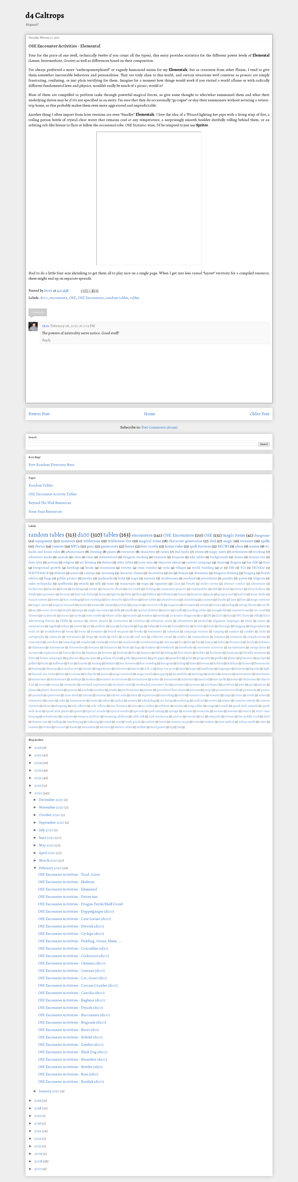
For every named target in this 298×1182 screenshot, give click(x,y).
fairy (78, 653)
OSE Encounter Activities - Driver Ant (68, 896)
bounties (97, 631)
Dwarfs (190, 584)
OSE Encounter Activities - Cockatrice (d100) (73, 955)
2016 (38, 1123)
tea (202, 716)
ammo (261, 621)
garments (141, 658)
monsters (68, 540)
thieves (33, 615)
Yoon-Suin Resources (45, 511)
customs (168, 642)
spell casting (156, 711)
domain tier (257, 557)
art (88, 626)
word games (158, 727)
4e (221, 567)
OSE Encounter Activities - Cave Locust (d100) (74, 918)
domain (183, 573)
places (262, 685)
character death (112, 589)
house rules (174, 546)
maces (105, 674)
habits (242, 594)
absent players (98, 621)
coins (126, 637)
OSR (256, 615)
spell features (200, 546)
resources (128, 551)
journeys (207, 600)
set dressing (88, 562)
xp (171, 727)
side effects (78, 706)
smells (129, 610)
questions (53, 695)
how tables (149, 600)
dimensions (56, 647)
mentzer (149, 578)
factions (65, 594)
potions (53, 562)
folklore (152, 594)
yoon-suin (146, 562)
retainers (189, 605)
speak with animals (245, 706)
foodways (216, 653)
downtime (201, 573)
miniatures (39, 679)
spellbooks (65, 583)
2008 (38, 1161)
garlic (127, 658)
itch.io (148, 669)
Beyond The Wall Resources (50, 502)
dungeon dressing (226, 573)
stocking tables (197, 610)
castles (93, 589)
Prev (32, 464)
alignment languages (226, 621)
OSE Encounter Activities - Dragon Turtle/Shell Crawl (80, 904)
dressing (96, 551)
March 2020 (49, 860)
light (267, 669)
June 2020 (47, 837)
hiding (181, 663)
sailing (230, 605)
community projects (173, 589)
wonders (147, 615)
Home (149, 414)
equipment (43, 540)
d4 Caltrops (44, 15)
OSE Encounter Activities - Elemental (67, 889)
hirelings (73, 567)
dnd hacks (182, 551)
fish (157, 653)
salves (106, 700)
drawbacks (186, 647)
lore (243, 600)
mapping (162, 674)
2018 (38, 1108)
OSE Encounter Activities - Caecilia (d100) (71, 992)
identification (170, 600)
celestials (55, 637)
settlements (239, 551)
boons (70, 631)
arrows (78, 626)
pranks (112, 690)
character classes (131, 573)
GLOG (219, 615)
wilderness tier (119, 540)
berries (198, 626)
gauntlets (175, 658)
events (199, 551)
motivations (139, 679)
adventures (258, 584)
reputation (149, 695)
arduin (65, 626)
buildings (78, 589)
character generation (185, 540)
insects (135, 669)
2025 (38, 755)
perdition (228, 685)
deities (238, 589)
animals (62, 557)
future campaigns (51, 658)
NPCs (75, 546)
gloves (232, 658)
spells (265, 540)
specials (138, 711)
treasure (247, 540)
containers (35, 642)
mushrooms (169, 578)
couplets (86, 642)
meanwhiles (180, 674)
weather (105, 727)
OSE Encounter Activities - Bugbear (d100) (71, 1000)
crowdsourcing (149, 642)
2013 (38, 1138)
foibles (200, 653)
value (262, 722)
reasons (101, 695)
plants (111, 551)
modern (91, 679)
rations (87, 695)
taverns (191, 716)
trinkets (209, 722)
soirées (179, 706)
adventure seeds (161, 621)
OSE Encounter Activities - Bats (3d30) (68, 1074)
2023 (38, 770)
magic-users (40, 605)
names (254, 546)
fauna (102, 594)
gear (90, 546)
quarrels (37, 695)
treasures (160, 557)
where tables (114, 615)
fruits (32, 658)
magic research (122, 674)
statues (188, 711)
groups (261, 658)
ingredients (103, 669)
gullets (33, 663)
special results (119, 711)
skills (117, 610)
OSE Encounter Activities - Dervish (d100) (71, 926)
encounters (58, 297)
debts (221, 642)
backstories (36, 589)
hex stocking (93, 600)
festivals (122, 653)
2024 (38, 762)
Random (43, 464)
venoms (33, 727)
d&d (215, 589)
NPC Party (242, 615)
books (52, 589)
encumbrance (236, 647)
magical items (150, 540)
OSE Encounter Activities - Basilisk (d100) (71, 1081)
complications (256, 637)
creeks (100, 642)
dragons (235, 562)
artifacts (100, 626)
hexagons (167, 663)
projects (136, 605)
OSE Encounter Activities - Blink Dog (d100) (72, 1052)
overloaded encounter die (152, 685)
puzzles (227, 578)
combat (182, 637)
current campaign (199, 562)
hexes (129, 546)
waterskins (89, 727)
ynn (179, 727)
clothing (150, 589)
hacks (45, 663)
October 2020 (50, 814)
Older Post (259, 414)
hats (70, 663)
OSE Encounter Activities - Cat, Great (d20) (72, 978)
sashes (118, 700)
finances (145, 653)
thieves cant (40, 722)
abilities (59, 573)
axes (113, 626)
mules (155, 679)
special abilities (148, 610)
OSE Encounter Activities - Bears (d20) (68, 1029)
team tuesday (147, 567)
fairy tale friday (84, 594)
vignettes (161, 583)
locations (75, 674)
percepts (195, 685)
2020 (38, 793)
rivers (239, 695)
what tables (125, 562)
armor (74, 573)
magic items (234, 535)
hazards (82, 663)
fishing (168, 653)
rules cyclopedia (40, 583)
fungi (48, 578)
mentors (226, 674)
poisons (72, 690)
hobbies (132, 600)
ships (79, 610)
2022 (38, 777)
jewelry (87, 578)
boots (82, 631)
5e (201, 615)
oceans (54, 685)
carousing (107, 573)
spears (77, 711)
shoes (47, 706)
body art (34, 631)
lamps (193, 669)
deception (235, 642)
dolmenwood (108, 557)
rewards (214, 695)
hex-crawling (148, 663)
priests (147, 690)
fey (134, 653)
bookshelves (53, 631)
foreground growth (47, 567)
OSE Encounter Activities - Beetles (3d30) (70, 1066)
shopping (61, 706)
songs (211, 706)
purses (265, 690)
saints (94, 700)
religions (259, 578)
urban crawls (247, 722)
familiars (91, 653)
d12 (180, 642)
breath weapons (118, 631)
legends (254, 669)
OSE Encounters (91, 297)
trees (196, 722)
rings (227, 695)
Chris (45, 326)
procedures (209, 578)
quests (242, 578)
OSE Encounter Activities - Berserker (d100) (72, 1059)
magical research (64, 605)
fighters (115, 594)
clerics (40, 546)
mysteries (187, 679)
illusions (51, 669)
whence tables (123, 727)
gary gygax (158, 658)
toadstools (49, 615)
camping (218, 631)
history (204, 663)
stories (218, 711)
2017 (38, 1115)
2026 (38, 747)
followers (167, 594)
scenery (132, 700)
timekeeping (75, 722)
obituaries (249, 679)
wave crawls (93, 615)
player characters (52, 690)
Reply (46, 340)
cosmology (69, 642)
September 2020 (52, 822)
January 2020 (49, 1091)
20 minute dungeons (183, 615)
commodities (200, 637)
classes (238, 557)
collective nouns (161, 637)
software (164, 706)
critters (113, 642)
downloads (167, 647)
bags (141, 626)
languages (224, 669)
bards (163, 626)
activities (139, 621)
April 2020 (47, 852)
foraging (249, 573)
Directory (58, 464)
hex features (128, 663)
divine (126, 647)
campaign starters (196, 631)
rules (62, 700)
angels (53, 626)
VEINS (64, 621)
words (161, 615)
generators (109, 546)
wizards (132, 615)
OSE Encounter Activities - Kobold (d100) (70, 1037)
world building (203, 567)
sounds (223, 706)
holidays (232, 663)
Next (70, 464)
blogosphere (258, 626)
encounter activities (210, 647)
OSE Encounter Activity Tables (53, 494)
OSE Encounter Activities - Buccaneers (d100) (74, 1015)
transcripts (128, 583)
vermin (46, 727)
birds (210, 626)
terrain (229, 716)
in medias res (69, 669)
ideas (239, 546)
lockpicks (91, 674)
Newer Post (39, 414)
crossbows (129, 642)
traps (145, 583)
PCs (243, 567)
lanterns (240, 669)
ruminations (78, 700)
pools (85, 690)
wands (73, 727)
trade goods (133, 722)
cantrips (90, 573)
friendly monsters (254, 653)
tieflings (57, 722)
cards (262, 631)
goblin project (67, 578)
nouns (234, 679)
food (266, 562)
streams (232, 711)
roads (250, 695)
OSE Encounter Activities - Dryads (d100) (70, 1007)
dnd (213, 540)
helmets (110, 663)
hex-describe (114, 600)
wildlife (141, 727)
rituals (204, 605)
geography (203, 658)
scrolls (265, 605)
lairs (233, 600)
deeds (250, 642)
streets (246, 711)
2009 (38, 1153)
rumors (58, 546)
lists (62, 674)
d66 (198, 642)
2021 (38, 785)
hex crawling (72, 600)
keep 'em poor (166, 669)
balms (152, 626)
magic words (145, 674)
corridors (52, 642)
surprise (67, 716)
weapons (178, 557)
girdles (219, 658)
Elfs (231, 567)
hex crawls (149, 546)
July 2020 (46, 830)
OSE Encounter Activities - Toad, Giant (69, 874)
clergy (89, 637)
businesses (155, 631)
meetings (198, 674)
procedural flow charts (171, 690)
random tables (116, 297)
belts (186, 626)
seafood (198, 700)
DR (209, 615)
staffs (178, 610)
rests (181, 695)
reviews (126, 567)
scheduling (149, 700)
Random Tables (41, 485)
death (226, 589)
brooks (138, 631)
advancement (75, 551)
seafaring (183, 700)
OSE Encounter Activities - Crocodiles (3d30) (73, 948)
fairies (67, 653)
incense (87, 669)
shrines (107, 562)
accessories (120, 621)
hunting (37, 669)
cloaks (102, 637)
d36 (189, 642)
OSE (72, 297)
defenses (264, 642)
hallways (58, 663)
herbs (55, 600)
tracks (78, 615)
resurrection (197, 695)
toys (118, 722)
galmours (73, 658)
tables (134, 297)
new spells (219, 679)
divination (110, 647)
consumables (199, 589)
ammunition (36, 626)
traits (110, 583)
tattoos (177, 716)
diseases (93, 647)
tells (98, 583)
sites (135, 706)
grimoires (246, 658)
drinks (33, 594)
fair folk (252, 562)
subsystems (50, 716)
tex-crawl (260, 610)
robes (262, 695)
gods (210, 594)
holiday (218, 663)
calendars (173, 631)
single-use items (98, 610)
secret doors (49, 610)
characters (147, 551)
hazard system (38, 600)
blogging (240, 626)
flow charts (185, 653)
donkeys (150, 647)
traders (150, 722)
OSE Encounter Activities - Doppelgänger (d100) (76, 911)
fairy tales (35, 562)
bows (64, 589)
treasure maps (179, 722)
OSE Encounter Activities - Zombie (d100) (70, 1044)
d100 (44, 297)
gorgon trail (225, 594)
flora (139, 594)
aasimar (78, 621)
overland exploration (94, 685)
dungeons (261, 535)
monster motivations (113, 679)
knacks (221, 600)
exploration (50, 653)
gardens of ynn (110, 658)
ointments (70, 685)
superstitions (240, 610)
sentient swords (245, 700)
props (208, 690)
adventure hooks (40, 557)
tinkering (93, 722)
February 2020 (50, 868)
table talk (138, 716)
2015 (38, 1130)
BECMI (223, 546)
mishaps (76, 679)
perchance (211, 685)
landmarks (105, 578)
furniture (197, 594)
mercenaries (244, 674)
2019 (38, 1100)
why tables (197, 557)
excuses (34, 653)
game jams (90, 658)
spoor (166, 610)
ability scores (209, 584)
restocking (167, 695)
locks (121, 578)
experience (48, 594)
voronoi (60, 727)
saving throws (248, 605)
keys (182, 669)
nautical (203, 679)
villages (181, 567)
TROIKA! (258, 567)
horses (246, 663)
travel (162, 722)
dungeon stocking (135, 557)
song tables (195, 706)
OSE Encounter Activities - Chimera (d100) (71, 963)
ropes (51, 700)
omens (109, 605)
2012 (38, 1146)
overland (189, 578)
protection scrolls (227, 690)
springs (173, 711)
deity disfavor (257, 589)
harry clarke (258, 594)
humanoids (262, 663)
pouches (98, 690)
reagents (173, 605)
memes (212, 674)
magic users (217, 551)
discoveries (76, 647)
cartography (36, 637)
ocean (42, 685)
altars (248, 621)
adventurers (185, 621)
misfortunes (58, 679)
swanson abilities (88, 716)
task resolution (159, 716)
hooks (89, 567)
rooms (217, 605)
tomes (107, 722)
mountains (107, 567)
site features (119, 706)
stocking (259, 551)
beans (175, 626)
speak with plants (57, 711)
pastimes (179, 685)
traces (65, 615)
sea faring (166, 700)
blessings (224, 626)
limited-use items (43, 674)
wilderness (91, 540)
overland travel (122, 685)
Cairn (176, 584)
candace (234, 631)
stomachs (203, 711)
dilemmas (38, 647)
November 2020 (51, 807)
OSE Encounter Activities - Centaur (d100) (71, 970)
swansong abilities (116, 716)
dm (170, 573)
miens (83, 605)
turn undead (227, 722)
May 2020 (47, 845)
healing (96, 663)
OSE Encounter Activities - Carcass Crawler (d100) (78, 985)
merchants (262, 674)
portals (122, 605)
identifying (190, 600)
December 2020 (51, 799)
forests (182, 594)
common (219, 637)
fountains (232, 653)
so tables (148, 706)
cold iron (140, 637)
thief (266, 716)
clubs (114, 637)
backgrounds (219, 557)
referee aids (118, 695)
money (95, 605)
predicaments (130, 690)
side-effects (98, 706)
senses (226, 700)
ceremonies (73, 637)
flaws (128, 594)
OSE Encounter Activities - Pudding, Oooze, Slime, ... (80, 941)
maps (134, 578)
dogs (137, 647)
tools (166, 567)
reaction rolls (154, 605)
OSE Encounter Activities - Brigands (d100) (72, 1022)
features (107, 653)
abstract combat (235, 584)
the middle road (248, 716)
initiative (121, 669)
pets (241, 685)
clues (90, 557)
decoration (155, 573)
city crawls (134, 589)
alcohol (203, 621)
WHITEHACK (39, 573)
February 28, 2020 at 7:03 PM (72, 325)
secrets (213, 700)
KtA (229, 615)
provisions (250, 690)
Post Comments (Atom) (159, 427)
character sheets (169, 562)
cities (77, 557)
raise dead (71, 695)
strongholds (219, 610)
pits (251, 685)
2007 (38, 1168)
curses (164, 551)
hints (192, 663)
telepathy (214, 716)
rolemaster (36, 700)
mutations (170, 679)
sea (34, 610)
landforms (207, 669)
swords (84, 583)
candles (249, 631)
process (195, 690)
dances (208, 642)
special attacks (96, 711)
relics (133, 695)
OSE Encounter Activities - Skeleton (66, 881)
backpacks (126, 626)
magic (228, 540)
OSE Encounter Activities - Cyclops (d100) (71, 933)
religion (68, 562)
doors (221, 562)
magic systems (260, 600)
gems (189, 658)
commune (236, 637)
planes (33, 690)
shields (66, 610)
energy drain (258, 647)
